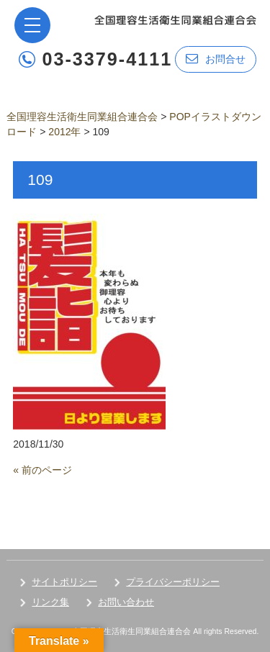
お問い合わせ (126, 602)
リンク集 (50, 602)
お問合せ (216, 59)
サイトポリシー (64, 581)
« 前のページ (42, 470)
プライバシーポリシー (173, 581)
